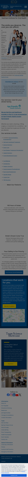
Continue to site (14, 475)
